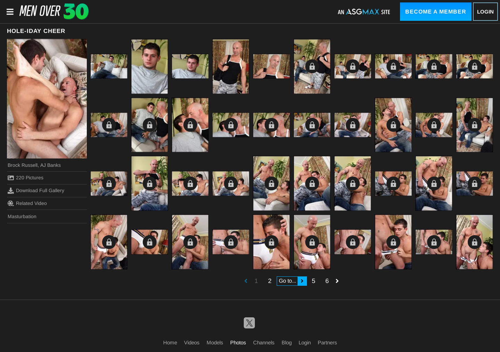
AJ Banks (50, 165)
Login (485, 12)
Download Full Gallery (36, 191)
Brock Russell (23, 165)
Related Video (27, 203)
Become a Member (435, 12)
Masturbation (22, 216)
